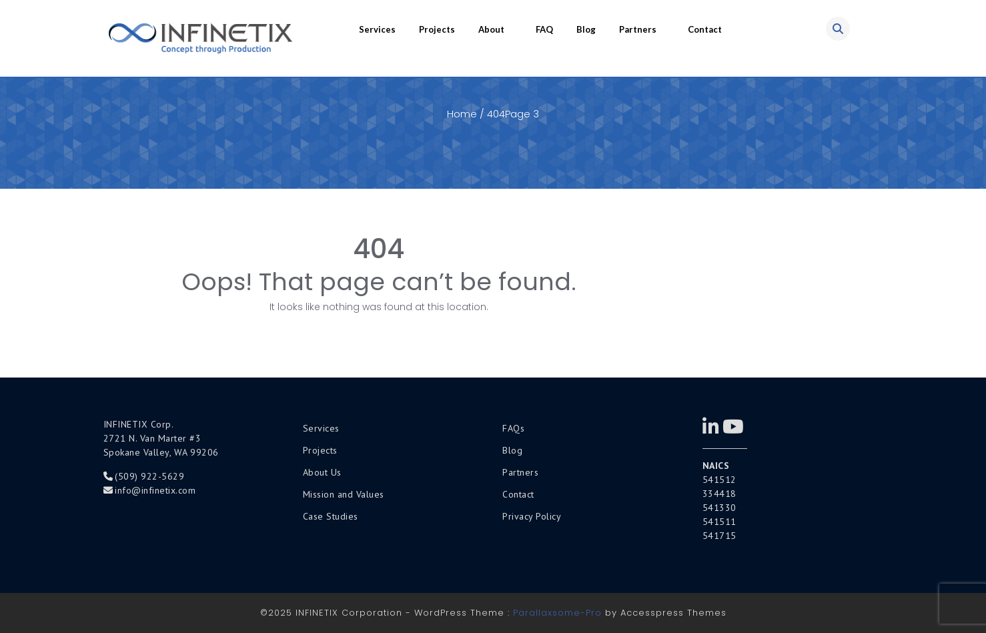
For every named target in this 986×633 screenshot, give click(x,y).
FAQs (513, 428)
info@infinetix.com (155, 490)
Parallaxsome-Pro (557, 612)
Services (377, 29)
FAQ (544, 29)
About (491, 29)
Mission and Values (343, 494)
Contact (705, 29)
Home (462, 114)
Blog (586, 29)
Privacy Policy (531, 516)
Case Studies (330, 516)
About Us (322, 472)
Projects (437, 29)
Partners (637, 29)
